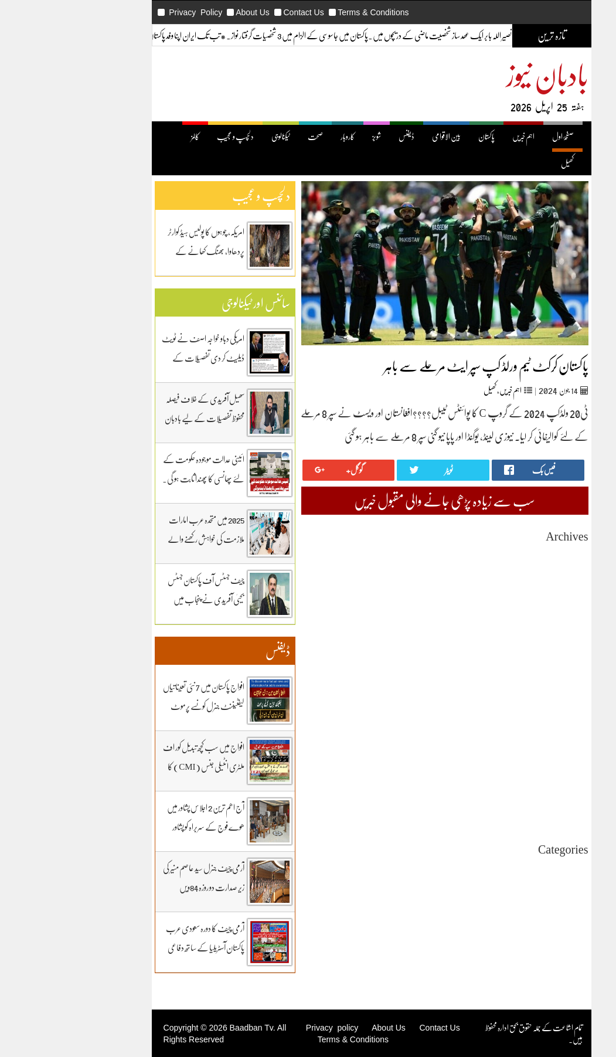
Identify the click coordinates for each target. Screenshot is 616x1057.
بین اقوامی (512, 889)
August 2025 (504, 639)
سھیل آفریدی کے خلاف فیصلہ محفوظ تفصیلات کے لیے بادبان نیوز (141, 418)
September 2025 (499, 628)
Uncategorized (501, 868)
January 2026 (503, 586)
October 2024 (503, 744)
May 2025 (509, 671)
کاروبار (284, 136)
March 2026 (505, 565)
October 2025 (503, 618)
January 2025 (503, 713)
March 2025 (505, 692)
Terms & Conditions (309, 12)
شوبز (313, 136)
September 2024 (499, 755)
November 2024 (499, 734)
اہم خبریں (460, 136)
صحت (252, 136)
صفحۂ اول (500, 136)
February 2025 (501, 702)
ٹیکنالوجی (217, 136)
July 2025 (509, 650)
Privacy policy (269, 1027)
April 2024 (508, 808)
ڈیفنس (343, 136)
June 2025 (509, 660)
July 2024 (509, 776)
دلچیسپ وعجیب (505, 920)
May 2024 (509, 797)
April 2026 (508, 555)
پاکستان (423, 136)
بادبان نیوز (484, 74)
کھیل (504, 163)
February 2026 (501, 576)
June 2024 (509, 787)
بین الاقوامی (383, 136)
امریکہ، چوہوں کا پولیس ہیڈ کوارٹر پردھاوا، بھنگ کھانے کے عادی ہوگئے (142, 251)
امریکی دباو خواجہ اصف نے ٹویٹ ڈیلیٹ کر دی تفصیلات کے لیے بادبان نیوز (139, 358)
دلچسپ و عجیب (172, 136)
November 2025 (499, 607)
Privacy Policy (132, 12)
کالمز (132, 136)
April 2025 (508, 681)
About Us (189, 12)
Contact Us (240, 12)
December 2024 (499, 723)
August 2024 (504, 766)
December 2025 (499, 597)
